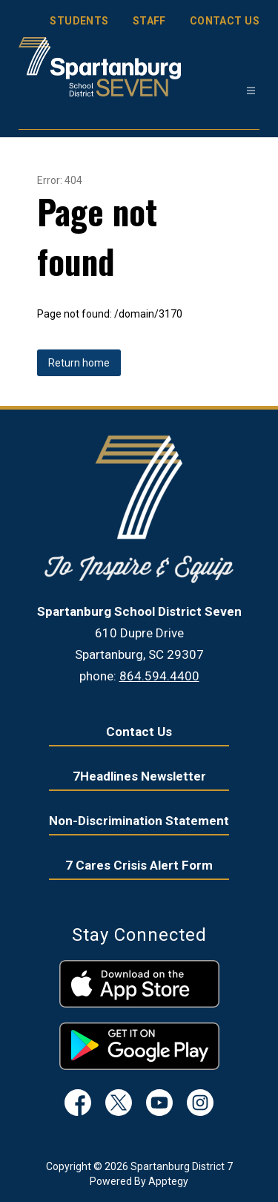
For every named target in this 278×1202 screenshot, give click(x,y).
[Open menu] (250, 90)
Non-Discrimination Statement (139, 820)
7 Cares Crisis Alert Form (139, 865)
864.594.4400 (159, 676)
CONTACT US (224, 21)
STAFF (149, 21)
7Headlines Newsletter (139, 776)
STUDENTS (79, 21)
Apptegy (168, 1181)
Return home (79, 363)
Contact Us (139, 731)
